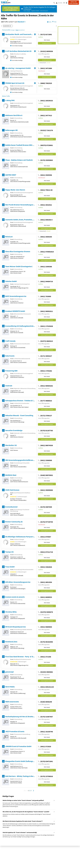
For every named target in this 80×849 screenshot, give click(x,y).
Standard (21, 22)
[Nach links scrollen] (2, 26)
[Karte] (49, 22)
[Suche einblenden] (54, 3)
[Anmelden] (59, 3)
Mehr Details (47, 40)
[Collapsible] (54, 804)
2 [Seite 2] (29, 793)
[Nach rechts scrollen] (55, 26)
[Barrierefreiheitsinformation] (64, 3)
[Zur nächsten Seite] (33, 793)
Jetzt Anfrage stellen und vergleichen (11, 9)
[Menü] (67, 3)
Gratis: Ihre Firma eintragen (73, 2)
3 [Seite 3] (31, 793)
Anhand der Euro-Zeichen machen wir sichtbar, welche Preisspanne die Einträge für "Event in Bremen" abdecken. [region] (27, 818)
